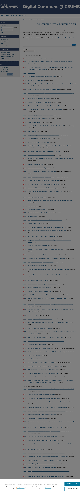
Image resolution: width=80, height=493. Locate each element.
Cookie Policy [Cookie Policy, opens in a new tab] (48, 488)
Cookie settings (21, 488)
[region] (40, 486)
